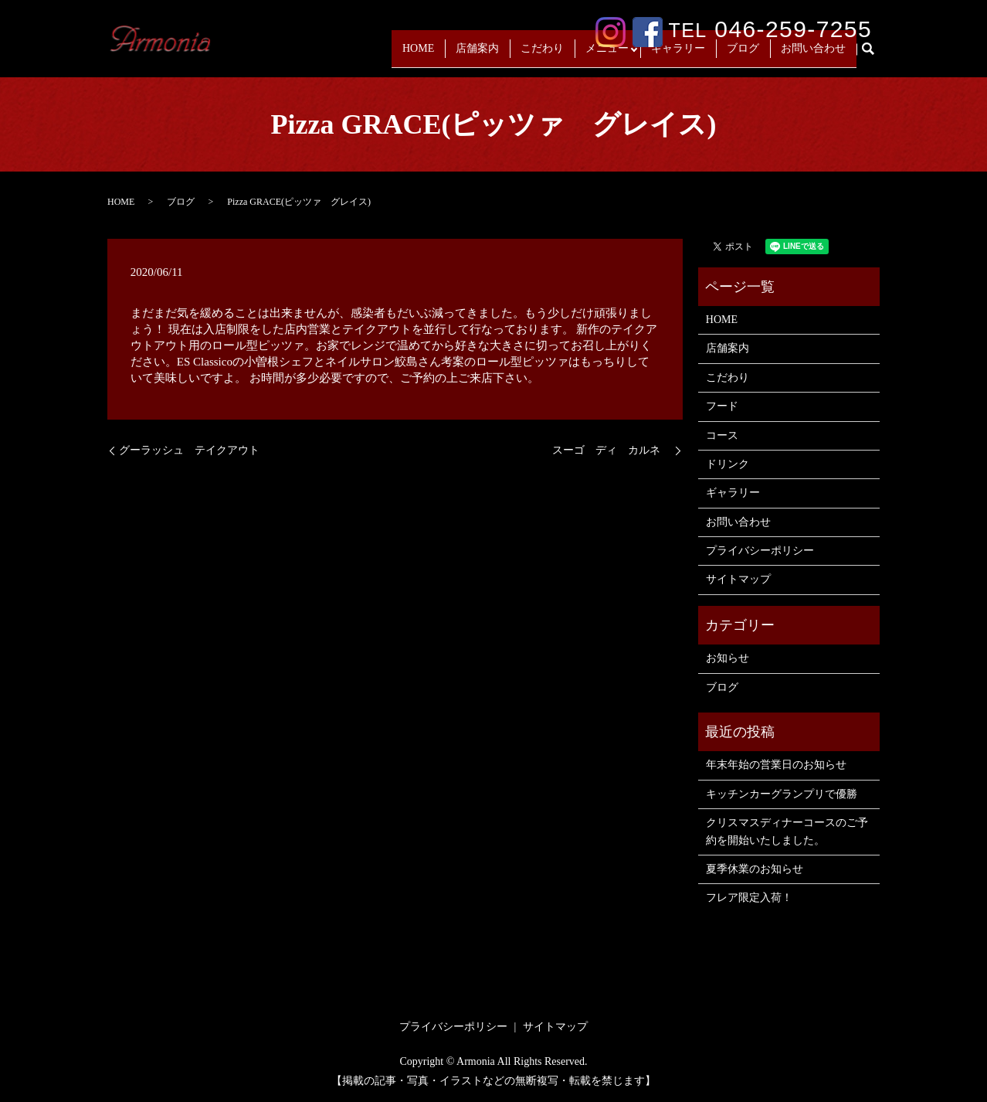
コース (722, 435)
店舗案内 (472, 55)
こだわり (537, 55)
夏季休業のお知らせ (754, 869)
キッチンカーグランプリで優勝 (781, 794)
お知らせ (727, 658)
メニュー (602, 55)
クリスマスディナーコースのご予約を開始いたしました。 (787, 831)
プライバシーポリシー (760, 550)
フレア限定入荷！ (749, 897)
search (874, 56)
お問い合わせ (813, 55)
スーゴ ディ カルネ (611, 450)
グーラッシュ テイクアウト (189, 450)
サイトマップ (738, 579)
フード (722, 406)
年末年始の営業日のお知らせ (776, 764)
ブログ (743, 55)
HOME (413, 55)
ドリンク (727, 464)
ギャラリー (678, 55)
